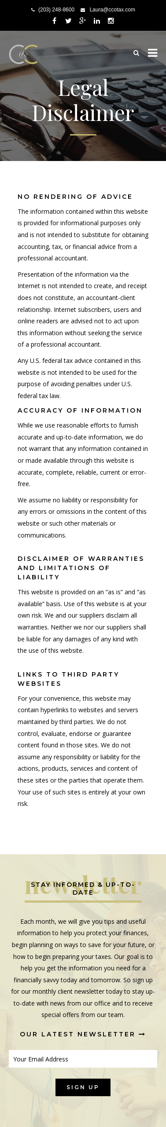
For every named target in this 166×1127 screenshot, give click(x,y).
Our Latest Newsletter (83, 1034)
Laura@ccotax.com (112, 10)
